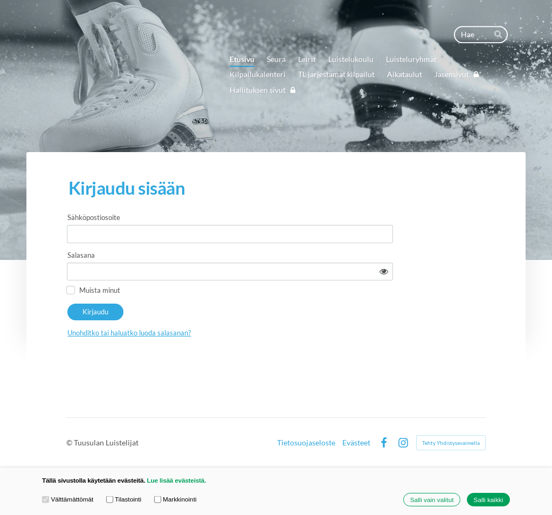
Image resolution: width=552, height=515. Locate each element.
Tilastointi (123, 499)
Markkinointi (175, 499)
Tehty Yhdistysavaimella (451, 439)
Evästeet (356, 439)
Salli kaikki (488, 499)
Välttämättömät (67, 499)
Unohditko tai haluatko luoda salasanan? (213, 306)
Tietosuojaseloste (306, 439)
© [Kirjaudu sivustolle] (70, 438)
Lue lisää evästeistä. (176, 480)
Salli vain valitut (432, 499)
